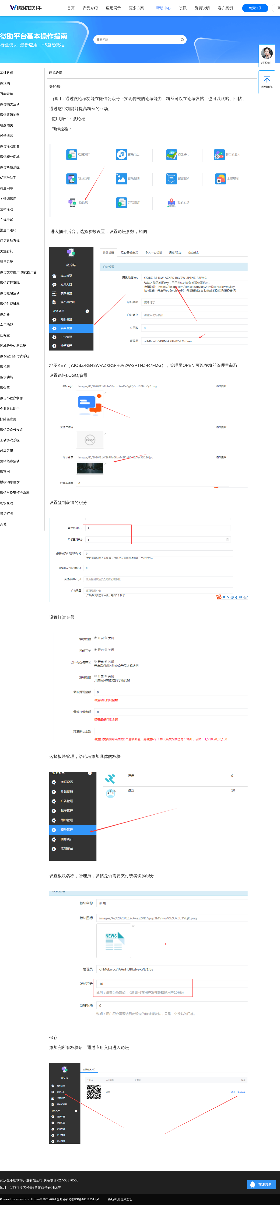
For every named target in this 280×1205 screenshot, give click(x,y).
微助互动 (126, 1199)
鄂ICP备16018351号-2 (85, 1199)
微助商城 (113, 1199)
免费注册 (255, 8)
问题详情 (55, 72)
